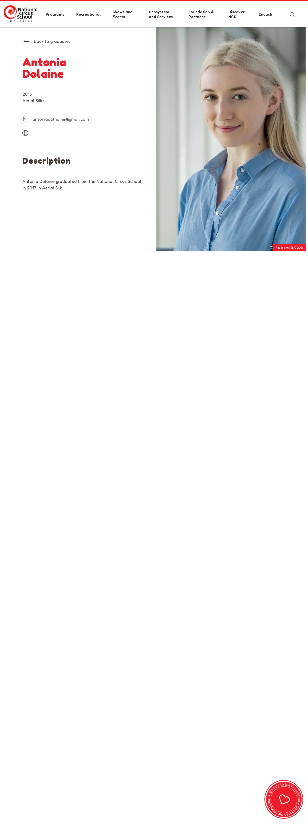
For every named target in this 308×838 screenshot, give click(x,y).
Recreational (88, 14)
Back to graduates (52, 41)
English (265, 14)
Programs (55, 14)
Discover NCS (236, 14)
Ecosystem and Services (161, 14)
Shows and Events (123, 14)
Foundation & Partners (201, 14)
